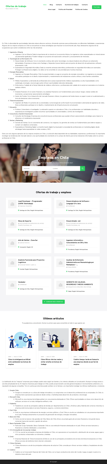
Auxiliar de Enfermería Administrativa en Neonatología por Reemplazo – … (80, 262)
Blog (51, 5)
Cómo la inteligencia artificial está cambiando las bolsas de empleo (19, 361)
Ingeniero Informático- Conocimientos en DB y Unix (77, 241)
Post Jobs (97, 7)
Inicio (45, 5)
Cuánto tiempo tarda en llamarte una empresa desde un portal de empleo (86, 361)
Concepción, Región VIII (26, 247)
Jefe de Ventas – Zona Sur (28, 240)
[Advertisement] (53, 26)
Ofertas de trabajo (16, 6)
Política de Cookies (81, 9)
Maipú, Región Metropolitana (76, 291)
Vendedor (21, 282)
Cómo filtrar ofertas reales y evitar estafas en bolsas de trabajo (52, 361)
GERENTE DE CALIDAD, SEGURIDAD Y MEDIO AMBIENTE (79, 283)
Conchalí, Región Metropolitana (29, 269)
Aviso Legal (51, 9)
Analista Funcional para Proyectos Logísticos (31, 261)
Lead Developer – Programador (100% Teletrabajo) (30, 202)
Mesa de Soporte (24, 221)
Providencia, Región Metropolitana (78, 249)
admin (9, 356)
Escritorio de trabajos (72, 5)
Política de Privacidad (65, 9)
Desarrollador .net (73, 221)
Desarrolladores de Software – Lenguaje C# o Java (78, 202)
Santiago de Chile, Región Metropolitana (31, 210)
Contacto (59, 5)
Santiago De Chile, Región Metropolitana (79, 210)
